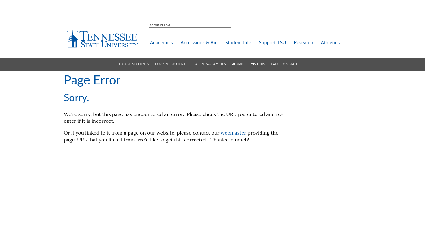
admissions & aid (198, 42)
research (303, 42)
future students (134, 64)
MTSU (157, 8)
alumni (238, 64)
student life (238, 42)
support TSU (272, 42)
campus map (213, 8)
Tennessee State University (102, 38)
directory (182, 8)
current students (171, 64)
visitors (258, 64)
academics (161, 42)
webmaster (233, 133)
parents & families (210, 64)
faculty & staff (284, 64)
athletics (330, 42)
